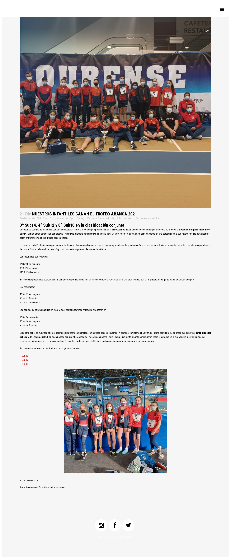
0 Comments (141, 218)
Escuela (92, 218)
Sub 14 (25, 364)
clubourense (123, 218)
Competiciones (59, 218)
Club (45, 218)
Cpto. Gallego (77, 218)
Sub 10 (25, 355)
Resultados (105, 218)
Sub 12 (25, 359)
